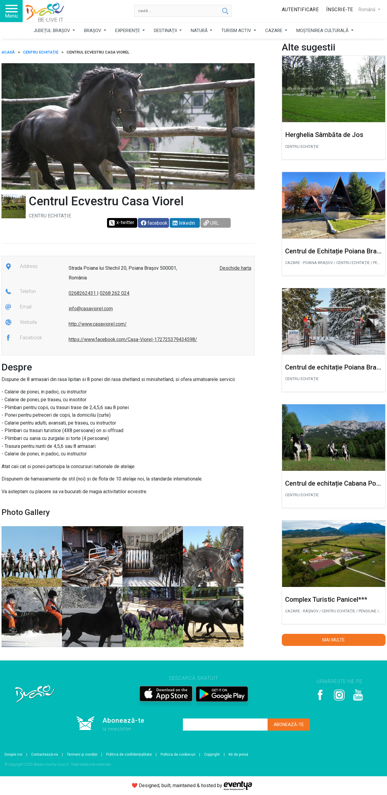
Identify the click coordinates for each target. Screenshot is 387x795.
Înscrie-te (339, 9)
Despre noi (13, 754)
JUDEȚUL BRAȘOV (52, 30)
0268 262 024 (114, 293)
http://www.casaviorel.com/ (98, 324)
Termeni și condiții (82, 754)
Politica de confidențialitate (129, 754)
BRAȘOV (93, 30)
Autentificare (300, 9)
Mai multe (333, 640)
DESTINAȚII (166, 30)
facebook (154, 223)
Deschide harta (235, 268)
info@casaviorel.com (91, 308)
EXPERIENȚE (128, 30)
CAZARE (274, 30)
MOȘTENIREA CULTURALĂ (323, 30)
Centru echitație (40, 52)
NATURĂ (200, 30)
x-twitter (121, 223)
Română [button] (367, 9)
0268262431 (83, 293)
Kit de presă (238, 754)
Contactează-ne (44, 754)
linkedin (184, 223)
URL (211, 223)
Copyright (212, 754)
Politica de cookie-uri (178, 754)
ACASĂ (8, 52)
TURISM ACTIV (236, 30)
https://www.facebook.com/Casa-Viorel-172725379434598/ (133, 339)
